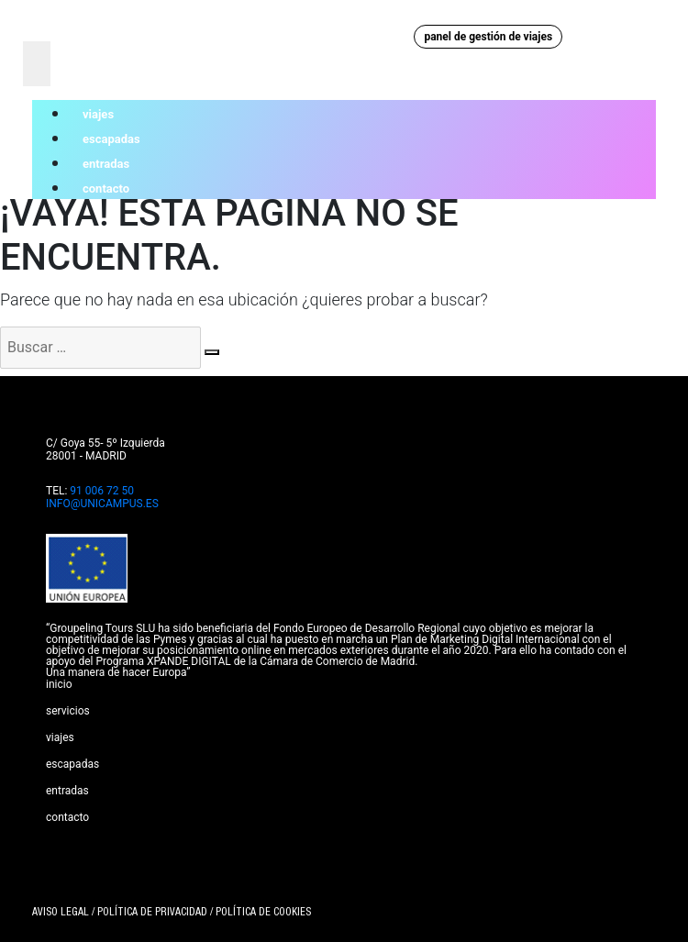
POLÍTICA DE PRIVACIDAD (152, 912)
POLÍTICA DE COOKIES (263, 912)
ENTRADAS (67, 790)
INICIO (59, 684)
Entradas (106, 164)
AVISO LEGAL (60, 912)
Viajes (98, 114)
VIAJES (60, 737)
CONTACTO (67, 817)
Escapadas (111, 139)
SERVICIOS (68, 710)
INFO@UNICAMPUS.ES (102, 503)
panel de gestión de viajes (488, 36)
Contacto (106, 188)
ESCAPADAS (72, 764)
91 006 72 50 (102, 490)
